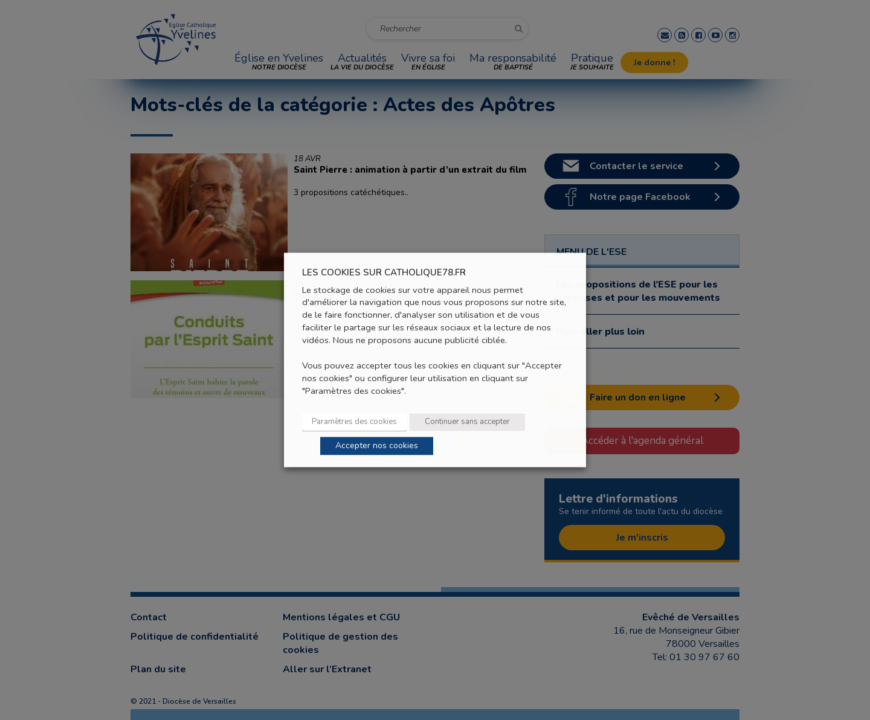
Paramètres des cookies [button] (354, 422)
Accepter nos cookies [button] (376, 446)
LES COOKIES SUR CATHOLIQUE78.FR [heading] (384, 273)
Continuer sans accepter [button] (467, 422)
